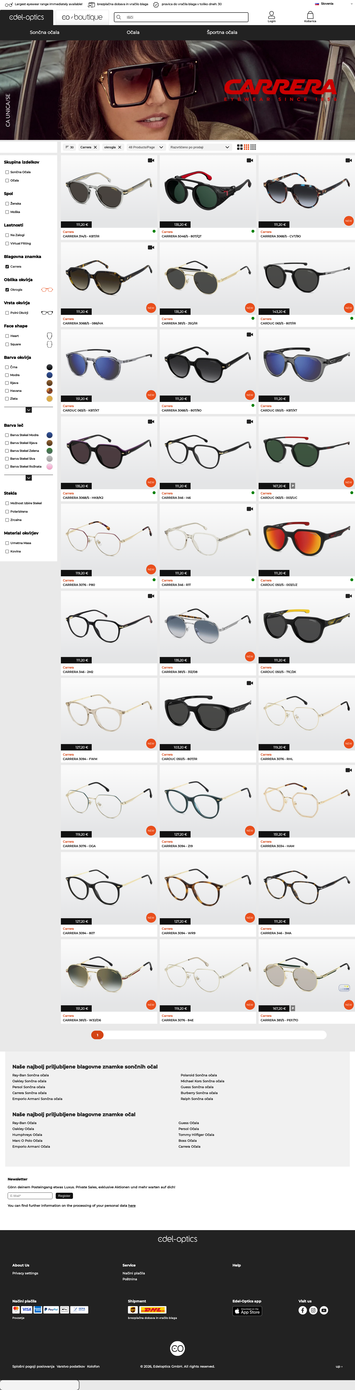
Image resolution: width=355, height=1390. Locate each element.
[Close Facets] (28, 147)
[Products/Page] (146, 147)
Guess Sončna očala (197, 1087)
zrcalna (13, 520)
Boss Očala (187, 1141)
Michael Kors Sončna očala (202, 1081)
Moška (12, 212)
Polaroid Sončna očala (199, 1075)
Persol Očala (188, 1129)
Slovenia (327, 3)
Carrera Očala (189, 1146)
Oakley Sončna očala (29, 1081)
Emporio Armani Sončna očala (37, 1099)
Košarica (310, 21)
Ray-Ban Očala (24, 1123)
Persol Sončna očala (28, 1087)
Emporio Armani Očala (31, 1146)
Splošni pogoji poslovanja (33, 1366)
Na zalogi (14, 235)
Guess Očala (188, 1123)
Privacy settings (25, 1273)
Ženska (13, 203)
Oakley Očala (23, 1129)
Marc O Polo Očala (27, 1141)
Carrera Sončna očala (29, 1093)
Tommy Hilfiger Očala (196, 1135)
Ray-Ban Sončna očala (30, 1075)
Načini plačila (134, 1273)
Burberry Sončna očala (199, 1093)
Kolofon (93, 1366)
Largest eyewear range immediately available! (48, 4)
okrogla (29, 290)
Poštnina (130, 1279)
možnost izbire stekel (23, 503)
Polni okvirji (29, 313)
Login (272, 21)
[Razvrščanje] (200, 147)
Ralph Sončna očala (197, 1099)
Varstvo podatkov (71, 1366)
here (132, 1205)
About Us (20, 1265)
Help (236, 1265)
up (339, 1366)
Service (129, 1265)
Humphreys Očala (27, 1135)
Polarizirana (16, 511)
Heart (29, 336)
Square (29, 344)
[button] (26, 17)
